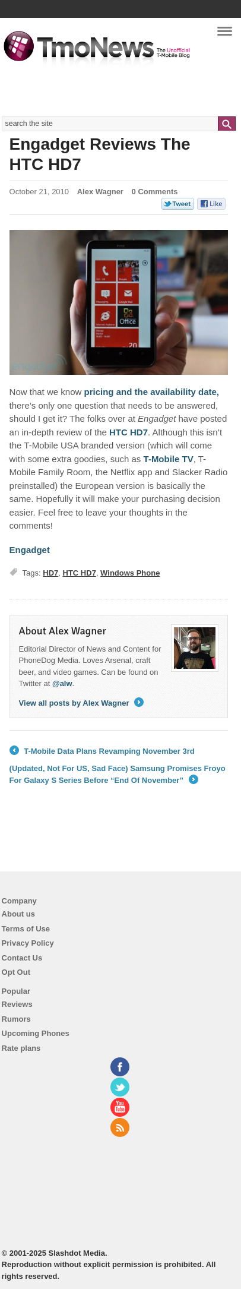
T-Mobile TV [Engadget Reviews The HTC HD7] (169, 459)
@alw (62, 683)
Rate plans (21, 1048)
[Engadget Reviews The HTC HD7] (118, 302)
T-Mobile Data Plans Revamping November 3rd (102, 751)
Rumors (16, 1019)
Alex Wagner (100, 191)
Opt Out (16, 972)
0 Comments (155, 191)
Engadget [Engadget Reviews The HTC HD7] (29, 550)
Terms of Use (26, 928)
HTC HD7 (79, 572)
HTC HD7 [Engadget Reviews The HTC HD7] (128, 432)
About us (18, 913)
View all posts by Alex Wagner (81, 703)
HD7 (50, 572)
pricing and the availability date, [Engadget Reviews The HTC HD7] (151, 392)
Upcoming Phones (35, 1033)
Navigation (224, 35)
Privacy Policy (28, 943)
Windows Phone (130, 572)
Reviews (17, 1004)
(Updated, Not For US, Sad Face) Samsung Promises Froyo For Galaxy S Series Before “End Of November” (117, 775)
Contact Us (22, 957)
